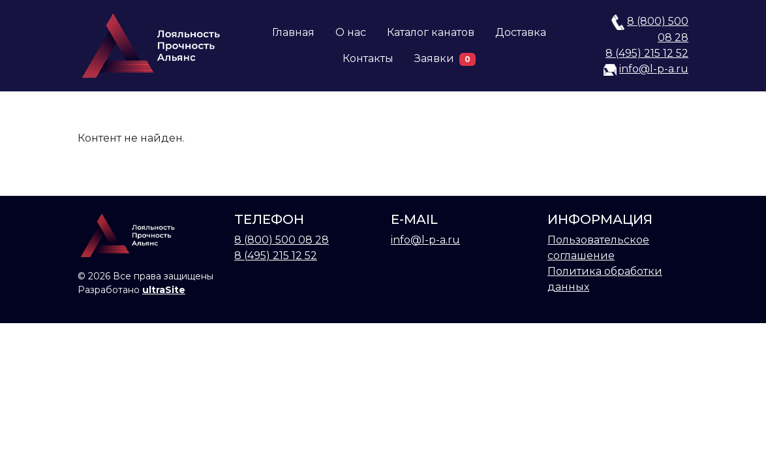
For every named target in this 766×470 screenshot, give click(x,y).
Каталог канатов (430, 32)
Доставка (520, 32)
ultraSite (163, 290)
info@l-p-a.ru (653, 69)
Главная (293, 32)
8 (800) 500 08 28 (281, 240)
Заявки (445, 59)
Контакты (368, 58)
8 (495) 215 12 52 (646, 53)
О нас (350, 32)
